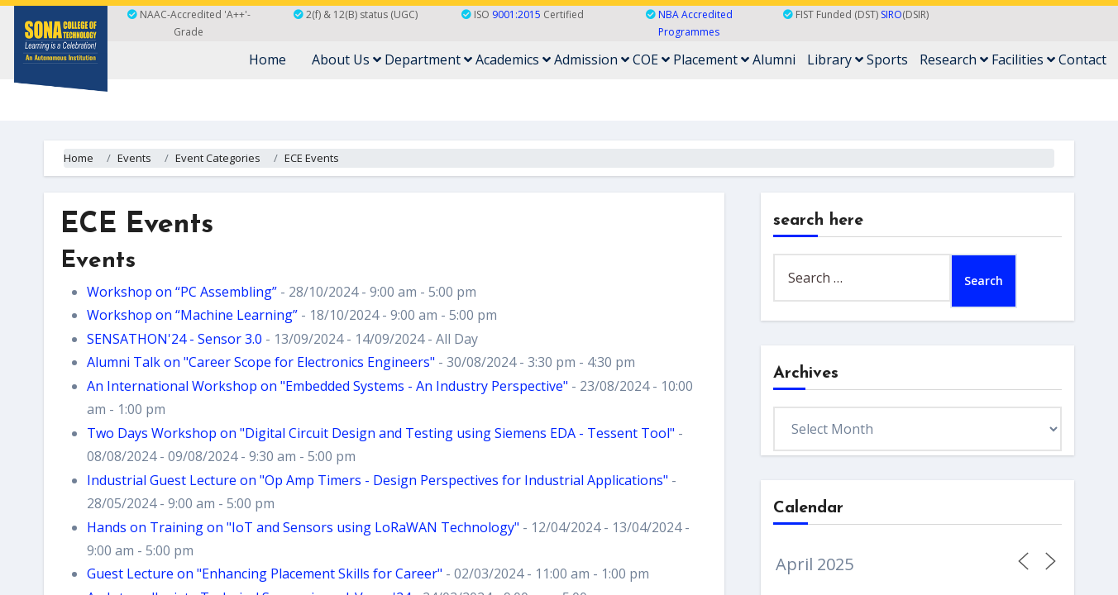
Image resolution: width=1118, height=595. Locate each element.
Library (835, 60)
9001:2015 (516, 14)
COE (651, 60)
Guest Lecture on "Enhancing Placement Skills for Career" (264, 573)
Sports (887, 60)
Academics (513, 60)
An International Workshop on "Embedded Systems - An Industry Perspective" (327, 386)
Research (954, 60)
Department (428, 60)
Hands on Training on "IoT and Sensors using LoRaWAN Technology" (303, 527)
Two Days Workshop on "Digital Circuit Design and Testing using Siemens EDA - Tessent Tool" (381, 433)
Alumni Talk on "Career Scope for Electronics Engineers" (261, 362)
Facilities (1023, 60)
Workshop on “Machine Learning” (192, 315)
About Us (346, 60)
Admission (591, 60)
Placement (711, 60)
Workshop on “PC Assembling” (182, 292)
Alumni (774, 60)
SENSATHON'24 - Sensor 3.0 (174, 339)
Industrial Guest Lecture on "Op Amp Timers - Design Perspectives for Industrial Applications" (377, 480)
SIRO (891, 14)
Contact (1082, 60)
